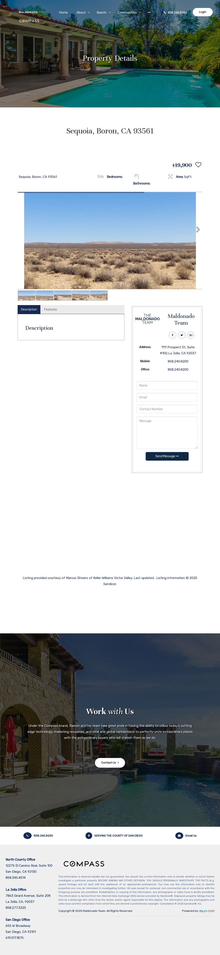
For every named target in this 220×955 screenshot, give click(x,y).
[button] (149, 12)
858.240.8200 (177, 13)
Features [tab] (50, 309)
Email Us (186, 835)
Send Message (167, 456)
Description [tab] (29, 309)
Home (63, 12)
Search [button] (102, 12)
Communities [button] (127, 12)
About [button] (81, 12)
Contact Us (108, 762)
